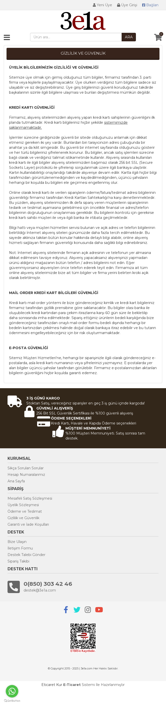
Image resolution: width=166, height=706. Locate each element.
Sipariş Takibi (18, 561)
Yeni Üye (102, 5)
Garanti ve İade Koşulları (28, 524)
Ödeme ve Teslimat (25, 511)
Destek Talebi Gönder (26, 554)
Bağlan (150, 5)
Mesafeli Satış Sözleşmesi (30, 498)
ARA (129, 37)
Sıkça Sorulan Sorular (26, 468)
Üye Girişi (127, 5)
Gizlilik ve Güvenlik (23, 518)
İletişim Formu (20, 548)
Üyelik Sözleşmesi (23, 505)
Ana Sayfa (16, 481)
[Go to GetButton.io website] (12, 700)
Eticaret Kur (51, 684)
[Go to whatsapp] (12, 691)
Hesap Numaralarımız (26, 474)
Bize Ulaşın (17, 541)
